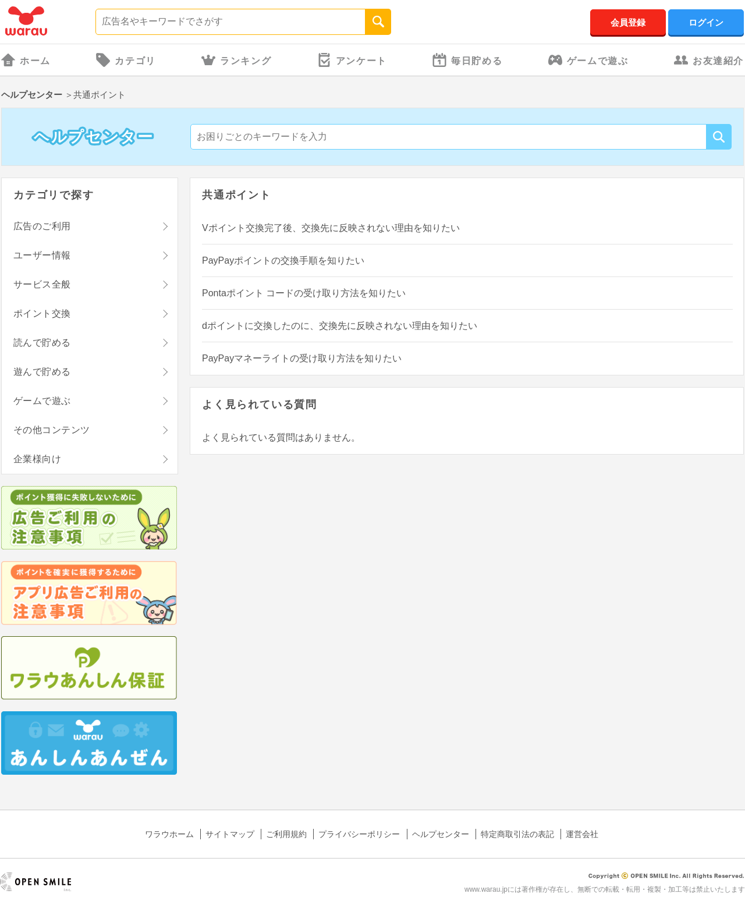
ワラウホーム (169, 834)
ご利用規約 (286, 834)
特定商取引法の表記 (517, 834)
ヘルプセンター (31, 95)
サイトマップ (229, 834)
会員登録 (628, 22)
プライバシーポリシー (359, 834)
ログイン (706, 22)
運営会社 (582, 834)
